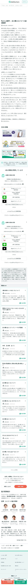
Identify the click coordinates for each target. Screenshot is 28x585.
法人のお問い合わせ (18, 555)
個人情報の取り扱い (16, 179)
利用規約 (9, 179)
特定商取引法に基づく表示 (6, 565)
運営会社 (16, 565)
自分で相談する (23, 163)
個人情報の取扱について (19, 562)
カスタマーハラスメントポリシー (21, 570)
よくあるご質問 (4, 555)
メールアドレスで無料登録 (14, 211)
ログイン (24, 1)
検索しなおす (7, 486)
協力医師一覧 (3, 558)
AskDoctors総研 (17, 577)
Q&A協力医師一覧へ (22, 540)
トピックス (10, 577)
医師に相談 (20, 486)
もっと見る (14, 470)
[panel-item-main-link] (14, 297)
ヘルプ (16, 558)
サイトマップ (3, 569)
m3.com (13, 498)
